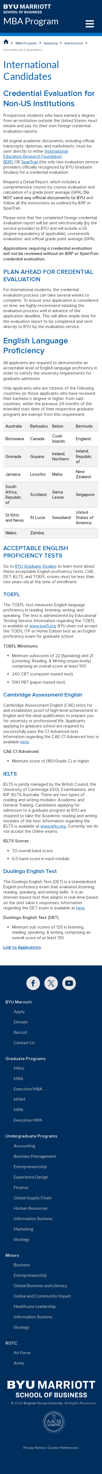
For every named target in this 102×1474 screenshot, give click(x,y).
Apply (19, 1011)
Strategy (21, 1239)
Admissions (73, 43)
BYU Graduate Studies (36, 566)
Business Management (35, 1156)
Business (22, 1264)
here (80, 908)
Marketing (23, 1228)
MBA (18, 1078)
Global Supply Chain (33, 1197)
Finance (21, 1187)
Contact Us (24, 1042)
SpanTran (29, 162)
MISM (19, 1099)
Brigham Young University (43, 1403)
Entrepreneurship (30, 1166)
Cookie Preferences (63, 1448)
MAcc (19, 1067)
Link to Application (22, 947)
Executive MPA (28, 1119)
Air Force (22, 1352)
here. (25, 742)
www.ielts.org (53, 826)
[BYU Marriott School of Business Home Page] (6, 41)
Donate (21, 1021)
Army (19, 1362)
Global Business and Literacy (40, 1285)
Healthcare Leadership (35, 1306)
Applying (51, 43)
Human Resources (31, 1208)
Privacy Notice (34, 1448)
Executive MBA (28, 1088)
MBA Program (30, 21)
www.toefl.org (42, 626)
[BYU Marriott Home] (27, 8)
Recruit (20, 1032)
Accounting (24, 1145)
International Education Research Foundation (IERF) (35, 156)
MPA (18, 1109)
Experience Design (31, 1176)
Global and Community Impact (42, 1295)
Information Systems (33, 1218)
